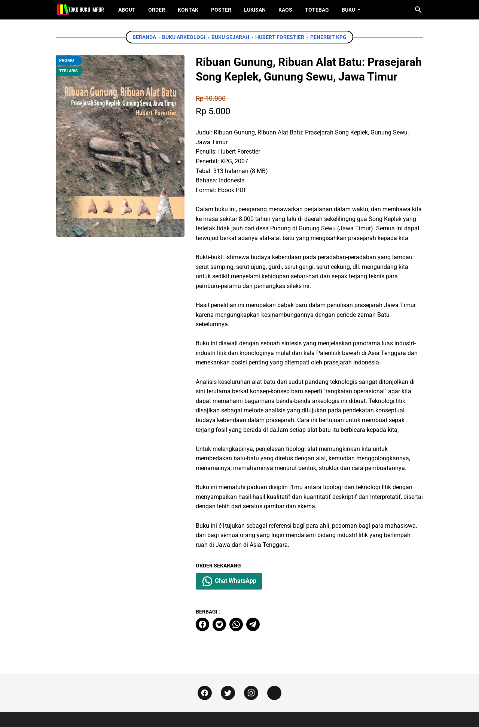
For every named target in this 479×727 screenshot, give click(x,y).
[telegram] (253, 624)
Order (156, 10)
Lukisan (255, 10)
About (126, 10)
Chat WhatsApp (228, 581)
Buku (348, 10)
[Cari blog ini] (418, 9)
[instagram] (251, 693)
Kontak (188, 10)
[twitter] (219, 624)
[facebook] (202, 624)
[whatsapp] (236, 624)
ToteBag (317, 10)
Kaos (285, 10)
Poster (221, 10)
